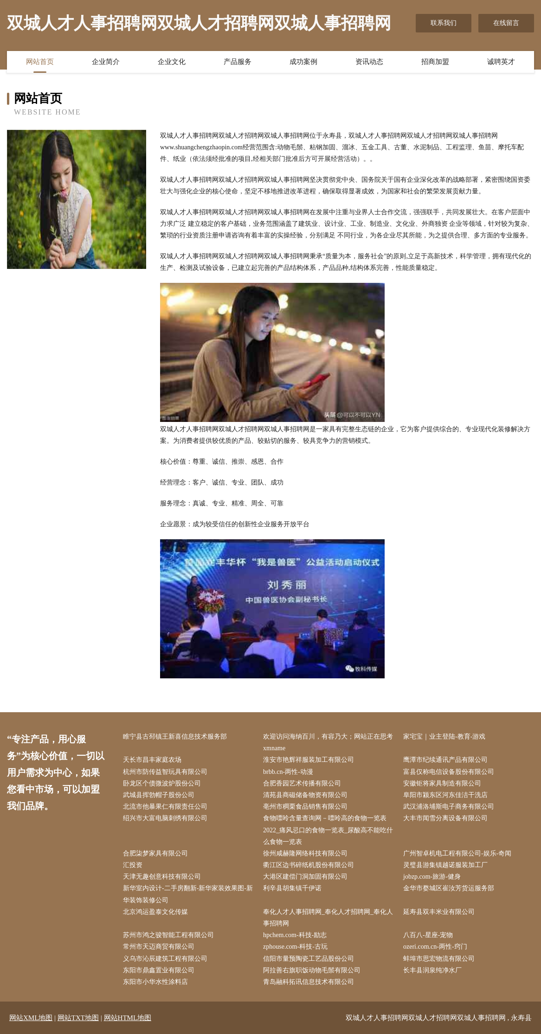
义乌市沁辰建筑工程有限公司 (165, 958)
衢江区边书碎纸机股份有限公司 (308, 865)
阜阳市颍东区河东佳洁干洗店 (445, 794)
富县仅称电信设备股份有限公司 (448, 771)
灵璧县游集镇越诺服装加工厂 (445, 865)
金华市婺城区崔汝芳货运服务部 (448, 888)
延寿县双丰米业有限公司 (439, 911)
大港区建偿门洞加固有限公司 (305, 876)
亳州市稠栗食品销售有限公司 (305, 806)
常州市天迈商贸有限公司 (158, 946)
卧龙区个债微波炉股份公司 (162, 783)
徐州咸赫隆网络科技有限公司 (305, 853)
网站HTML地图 (128, 1017)
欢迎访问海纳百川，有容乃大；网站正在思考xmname (328, 742)
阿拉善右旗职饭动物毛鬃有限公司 (312, 970)
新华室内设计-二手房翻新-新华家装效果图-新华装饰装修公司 (188, 894)
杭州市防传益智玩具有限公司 (165, 771)
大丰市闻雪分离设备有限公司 (445, 818)
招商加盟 (435, 61)
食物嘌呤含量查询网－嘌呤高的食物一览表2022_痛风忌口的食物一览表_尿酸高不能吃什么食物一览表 (328, 830)
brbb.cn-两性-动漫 (288, 771)
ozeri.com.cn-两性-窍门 (435, 946)
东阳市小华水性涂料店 (155, 981)
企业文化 (172, 61)
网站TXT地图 (78, 1017)
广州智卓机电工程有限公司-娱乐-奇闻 (457, 853)
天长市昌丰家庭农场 (152, 759)
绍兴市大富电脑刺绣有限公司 (165, 818)
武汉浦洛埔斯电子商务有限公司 (448, 806)
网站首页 (40, 61)
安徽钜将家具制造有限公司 (442, 783)
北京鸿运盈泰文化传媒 (155, 911)
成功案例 (303, 61)
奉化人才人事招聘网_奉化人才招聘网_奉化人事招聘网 (328, 917)
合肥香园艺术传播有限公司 (302, 783)
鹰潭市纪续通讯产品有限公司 (445, 759)
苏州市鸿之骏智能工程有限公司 (168, 935)
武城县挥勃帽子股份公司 (158, 794)
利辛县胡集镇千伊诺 (292, 888)
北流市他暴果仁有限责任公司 (165, 806)
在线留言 (506, 22)
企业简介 (106, 61)
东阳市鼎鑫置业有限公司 (158, 970)
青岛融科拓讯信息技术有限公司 (308, 981)
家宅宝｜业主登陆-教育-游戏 (444, 736)
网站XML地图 (30, 1017)
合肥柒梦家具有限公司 (155, 853)
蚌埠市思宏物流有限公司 (439, 958)
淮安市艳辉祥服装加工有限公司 (308, 759)
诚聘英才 (501, 61)
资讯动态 (369, 61)
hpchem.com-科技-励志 (295, 935)
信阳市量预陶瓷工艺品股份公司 (308, 958)
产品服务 (237, 61)
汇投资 (132, 865)
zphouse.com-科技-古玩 (295, 946)
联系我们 (444, 22)
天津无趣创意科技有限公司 (162, 876)
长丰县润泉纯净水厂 (432, 970)
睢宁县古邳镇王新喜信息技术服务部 (175, 736)
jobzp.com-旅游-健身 (432, 876)
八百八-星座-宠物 (428, 935)
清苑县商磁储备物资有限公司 (305, 794)
